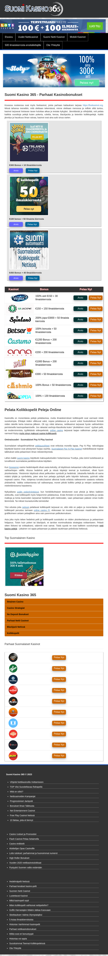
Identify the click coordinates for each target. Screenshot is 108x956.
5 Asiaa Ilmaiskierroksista (21, 919)
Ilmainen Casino (15, 601)
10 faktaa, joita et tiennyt (21, 820)
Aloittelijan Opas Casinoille (22, 848)
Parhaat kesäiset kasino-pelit (23, 886)
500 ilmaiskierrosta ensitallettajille (23, 45)
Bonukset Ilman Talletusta (22, 806)
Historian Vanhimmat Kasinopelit (24, 924)
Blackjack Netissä (16, 627)
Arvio (16, 170)
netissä (25, 507)
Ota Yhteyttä (53, 45)
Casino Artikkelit (17, 843)
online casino (56, 430)
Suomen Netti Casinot (19, 891)
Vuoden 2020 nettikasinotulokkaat (25, 863)
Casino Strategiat (16, 608)
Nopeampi (14, 467)
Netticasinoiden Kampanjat (22, 796)
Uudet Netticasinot (28, 37)
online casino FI (42, 510)
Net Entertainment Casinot (22, 810)
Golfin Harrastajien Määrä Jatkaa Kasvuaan (30, 910)
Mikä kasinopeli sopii (19, 900)
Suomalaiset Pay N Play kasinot (66, 449)
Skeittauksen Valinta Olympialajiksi (25, 915)
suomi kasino (23, 458)
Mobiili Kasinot (78, 37)
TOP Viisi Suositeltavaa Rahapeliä (26, 787)
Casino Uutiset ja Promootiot (22, 834)
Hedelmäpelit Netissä (19, 881)
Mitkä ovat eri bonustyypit (21, 934)
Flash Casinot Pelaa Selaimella (24, 839)
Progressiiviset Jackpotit (21, 801)
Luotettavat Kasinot (18, 896)
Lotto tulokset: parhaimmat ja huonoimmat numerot (33, 853)
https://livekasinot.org (93, 105)
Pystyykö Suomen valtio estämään (25, 867)
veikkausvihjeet (42, 446)
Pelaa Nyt (32, 170)
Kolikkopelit (13, 633)
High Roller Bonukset (19, 858)
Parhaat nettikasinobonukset (22, 929)
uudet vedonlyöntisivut (28, 492)
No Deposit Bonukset (18, 614)
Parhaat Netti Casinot (18, 620)
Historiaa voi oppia (18, 938)
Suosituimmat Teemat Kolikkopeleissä (27, 943)
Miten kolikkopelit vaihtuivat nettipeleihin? (28, 905)
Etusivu (9, 37)
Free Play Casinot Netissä (22, 815)
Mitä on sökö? (16, 791)
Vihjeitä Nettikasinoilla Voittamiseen (26, 782)
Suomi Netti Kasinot (54, 37)
